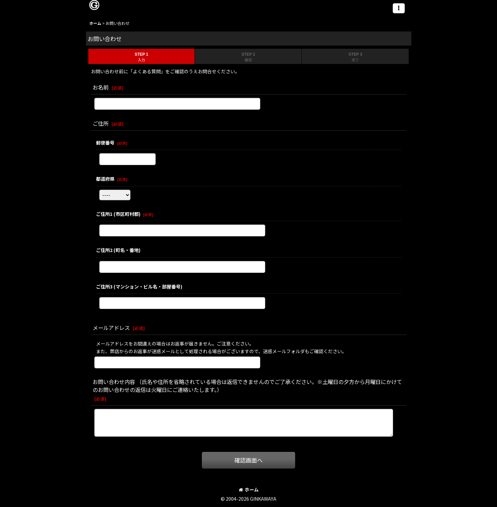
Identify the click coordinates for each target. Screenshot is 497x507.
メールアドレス (111, 328)
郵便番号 (105, 142)
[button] (399, 8)
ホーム (249, 489)
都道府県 (105, 178)
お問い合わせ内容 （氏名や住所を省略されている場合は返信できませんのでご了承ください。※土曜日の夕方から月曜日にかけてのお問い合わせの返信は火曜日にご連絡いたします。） (247, 386)
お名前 (101, 87)
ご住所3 (139, 286)
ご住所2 (118, 250)
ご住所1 (118, 214)
